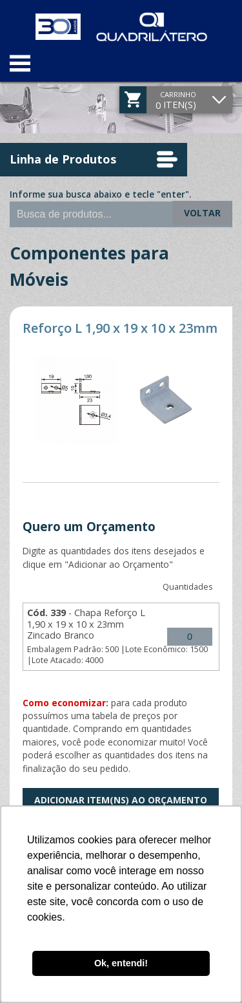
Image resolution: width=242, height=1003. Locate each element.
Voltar (202, 213)
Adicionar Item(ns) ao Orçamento (120, 800)
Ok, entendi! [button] (121, 963)
